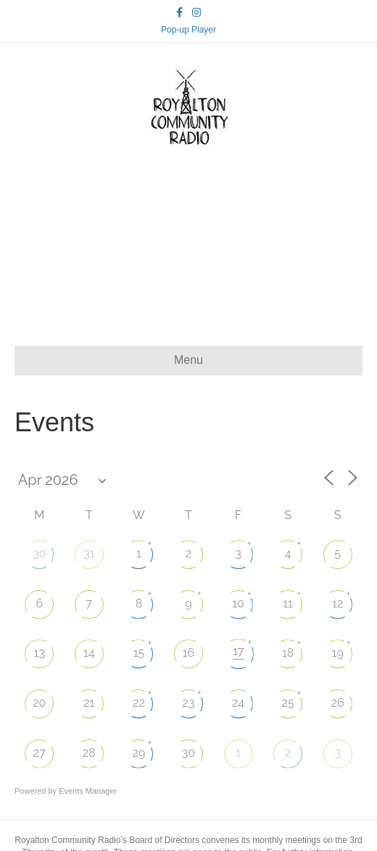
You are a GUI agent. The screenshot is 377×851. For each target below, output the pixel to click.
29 (139, 753)
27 (39, 753)
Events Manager (88, 790)
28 (89, 753)
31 (88, 553)
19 (338, 653)
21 (88, 703)
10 (238, 603)
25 (288, 703)
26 (337, 703)
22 (139, 703)
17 (238, 651)
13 (39, 653)
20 (39, 703)
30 (39, 553)
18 (288, 653)
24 (238, 703)
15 (139, 653)
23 (189, 703)
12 (337, 603)
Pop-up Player (188, 30)
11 (288, 603)
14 (89, 653)
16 (189, 653)
